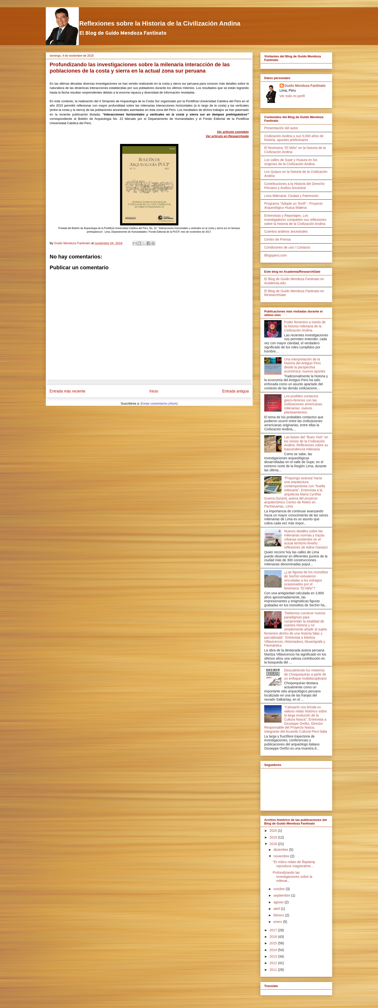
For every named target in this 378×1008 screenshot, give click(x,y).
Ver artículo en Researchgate (227, 136)
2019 (274, 837)
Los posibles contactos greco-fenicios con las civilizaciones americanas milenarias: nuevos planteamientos (303, 404)
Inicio (153, 391)
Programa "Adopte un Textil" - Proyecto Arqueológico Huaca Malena (293, 206)
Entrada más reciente (67, 391)
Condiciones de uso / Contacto (287, 247)
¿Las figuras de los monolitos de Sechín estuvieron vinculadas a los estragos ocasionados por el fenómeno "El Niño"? (306, 580)
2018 (274, 844)
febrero (279, 915)
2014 (274, 950)
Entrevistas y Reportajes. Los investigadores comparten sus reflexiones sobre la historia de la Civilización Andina (295, 220)
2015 (274, 943)
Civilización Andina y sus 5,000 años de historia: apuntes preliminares (294, 138)
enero (278, 922)
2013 (274, 956)
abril (277, 909)
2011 (274, 970)
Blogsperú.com (275, 255)
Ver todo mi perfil (292, 96)
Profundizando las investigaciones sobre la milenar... (292, 877)
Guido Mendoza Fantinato (305, 86)
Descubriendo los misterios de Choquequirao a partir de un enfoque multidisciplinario (305, 674)
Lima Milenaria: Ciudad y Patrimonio (291, 196)
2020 (274, 830)
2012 (274, 963)
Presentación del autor (281, 128)
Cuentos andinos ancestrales (286, 231)
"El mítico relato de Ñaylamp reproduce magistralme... (294, 864)
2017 (274, 930)
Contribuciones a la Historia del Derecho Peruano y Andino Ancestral (294, 186)
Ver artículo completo (233, 132)
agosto (278, 902)
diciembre (281, 850)
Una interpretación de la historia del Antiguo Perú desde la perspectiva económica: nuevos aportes (304, 365)
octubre (279, 889)
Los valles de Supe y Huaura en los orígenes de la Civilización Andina (290, 162)
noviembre (281, 856)
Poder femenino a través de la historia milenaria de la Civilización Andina (305, 326)
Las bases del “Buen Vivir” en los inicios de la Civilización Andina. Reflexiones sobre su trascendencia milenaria (306, 443)
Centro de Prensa (277, 239)
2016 (274, 937)
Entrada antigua (235, 391)
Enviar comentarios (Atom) (159, 403)
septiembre (282, 895)
